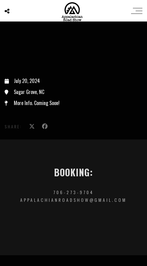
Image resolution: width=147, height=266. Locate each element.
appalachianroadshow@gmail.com (73, 200)
